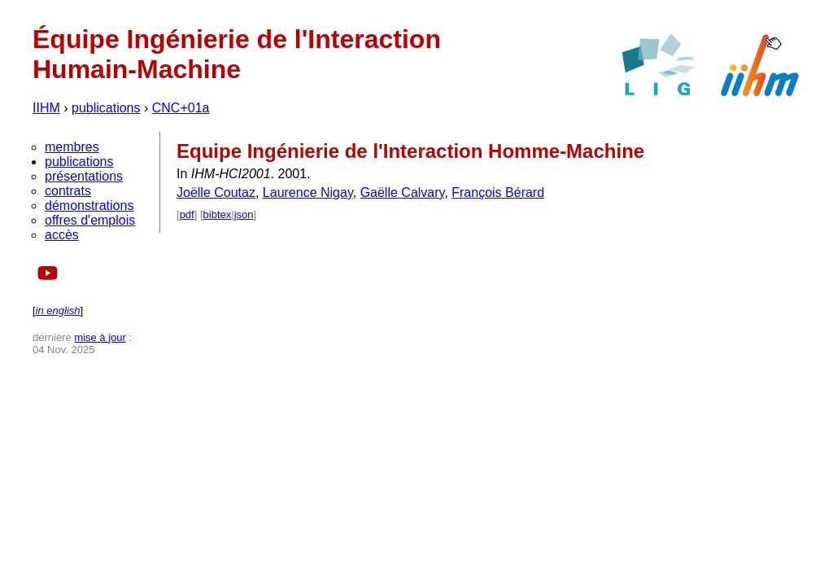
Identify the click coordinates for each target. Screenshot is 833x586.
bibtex (217, 214)
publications (106, 108)
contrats (68, 191)
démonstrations (89, 205)
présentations (84, 176)
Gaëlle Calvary (402, 192)
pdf (187, 214)
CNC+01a (181, 108)
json (244, 214)
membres (72, 147)
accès (62, 235)
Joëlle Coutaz (216, 192)
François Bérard (497, 192)
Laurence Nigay (308, 192)
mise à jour (100, 337)
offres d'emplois (90, 220)
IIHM (46, 108)
